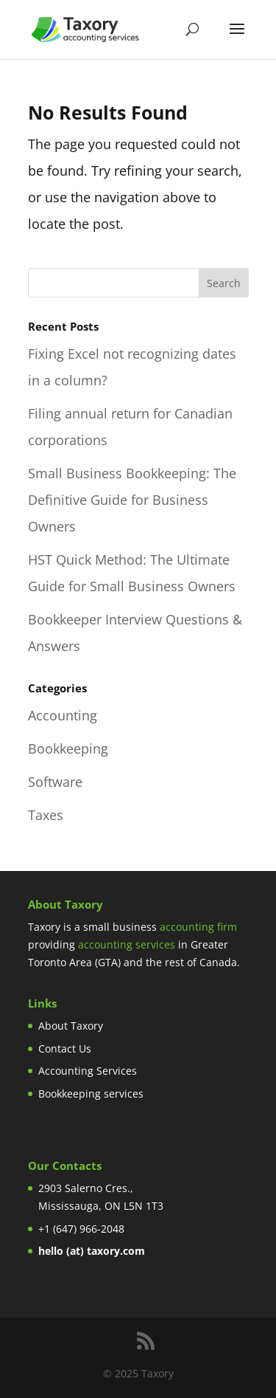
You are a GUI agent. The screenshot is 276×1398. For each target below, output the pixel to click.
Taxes (45, 815)
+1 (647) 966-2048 (81, 1229)
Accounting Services (87, 1071)
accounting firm (198, 927)
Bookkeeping (68, 748)
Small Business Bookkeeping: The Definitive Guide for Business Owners (132, 499)
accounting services (126, 944)
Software (55, 782)
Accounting (62, 715)
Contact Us (64, 1048)
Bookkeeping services (91, 1094)
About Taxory (70, 1026)
